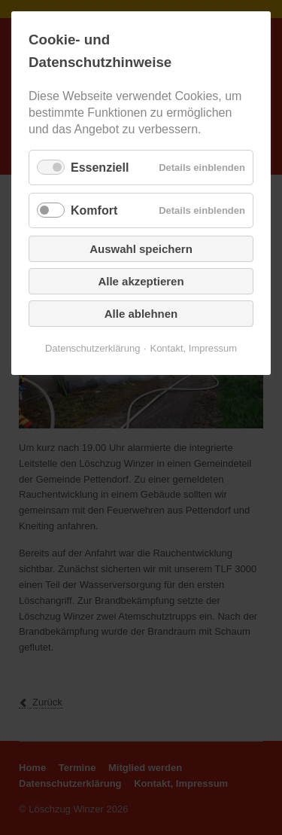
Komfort (94, 210)
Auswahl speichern (141, 248)
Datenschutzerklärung (92, 348)
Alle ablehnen (141, 313)
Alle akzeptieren (140, 281)
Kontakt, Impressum (193, 348)
